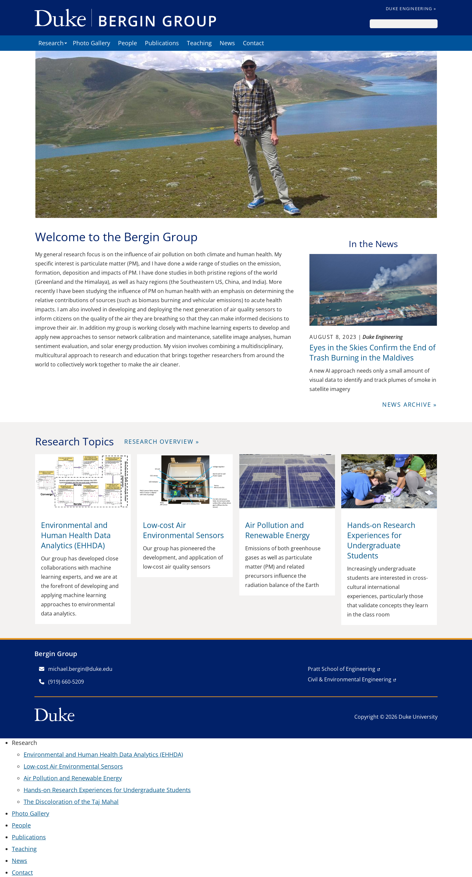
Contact (253, 43)
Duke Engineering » (411, 8)
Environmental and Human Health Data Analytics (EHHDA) (103, 754)
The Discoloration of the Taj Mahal (71, 802)
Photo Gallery (91, 43)
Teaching (199, 43)
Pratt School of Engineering (341, 668)
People (127, 43)
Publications (162, 43)
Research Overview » (161, 441)
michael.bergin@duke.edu (75, 668)
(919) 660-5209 (61, 681)
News (227, 43)
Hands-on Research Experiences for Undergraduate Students (107, 790)
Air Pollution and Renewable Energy (73, 778)
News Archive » (409, 404)
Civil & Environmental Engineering (349, 679)
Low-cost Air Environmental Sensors (73, 766)
